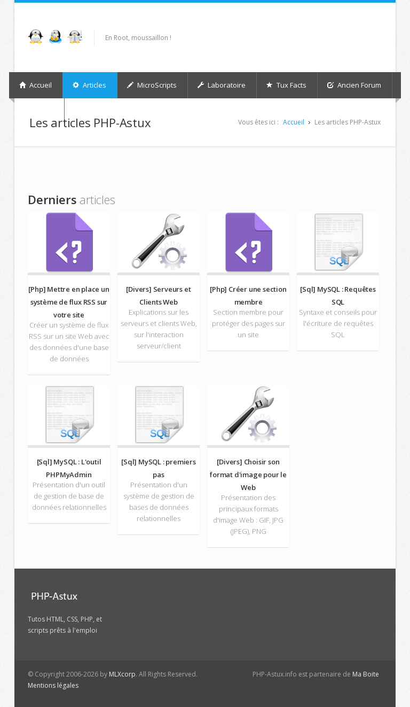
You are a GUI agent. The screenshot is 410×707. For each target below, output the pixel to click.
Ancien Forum (354, 85)
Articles (89, 85)
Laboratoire (222, 85)
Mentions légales (53, 685)
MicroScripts (152, 85)
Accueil (35, 85)
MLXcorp (122, 674)
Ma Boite (365, 674)
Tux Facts (286, 85)
